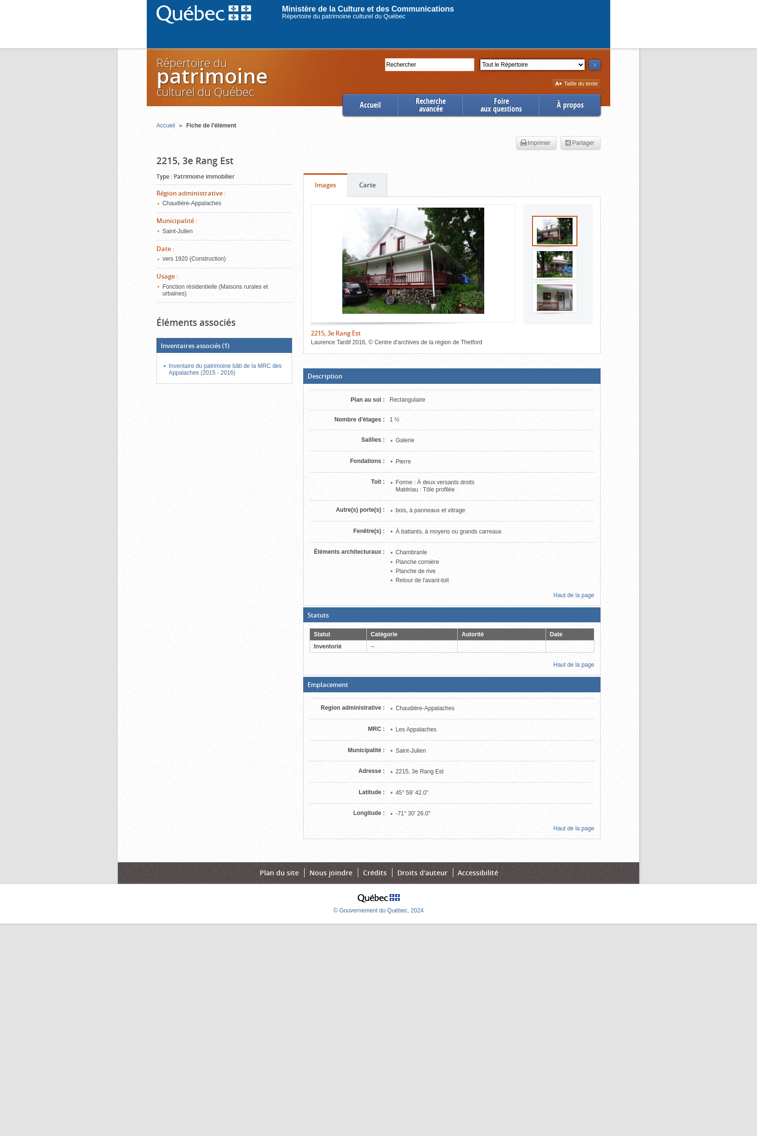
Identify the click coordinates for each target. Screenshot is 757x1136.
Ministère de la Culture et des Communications (368, 9)
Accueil (370, 105)
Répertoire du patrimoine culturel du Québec (344, 16)
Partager (579, 143)
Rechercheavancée (431, 105)
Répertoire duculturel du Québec (211, 77)
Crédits (375, 872)
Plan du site (279, 872)
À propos (570, 105)
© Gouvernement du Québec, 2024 (379, 910)
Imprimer (535, 143)
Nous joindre (330, 872)
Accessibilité (478, 872)
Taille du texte (576, 84)
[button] (452, 376)
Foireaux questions (501, 105)
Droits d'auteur (422, 872)
